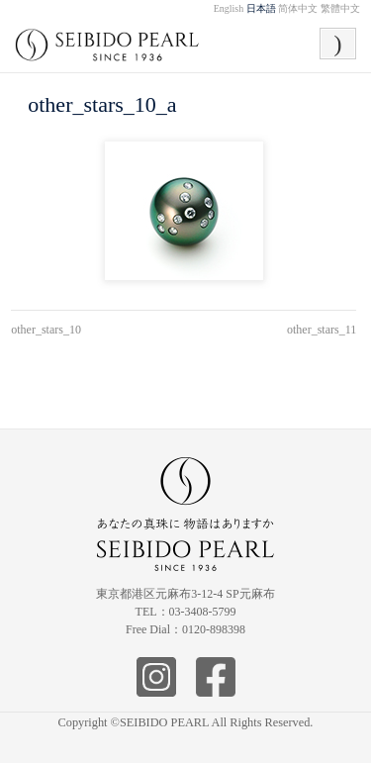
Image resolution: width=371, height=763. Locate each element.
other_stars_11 (321, 329)
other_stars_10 (46, 329)
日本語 (261, 8)
